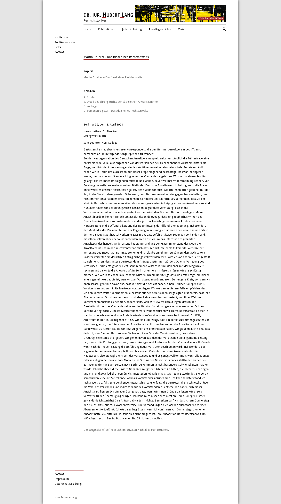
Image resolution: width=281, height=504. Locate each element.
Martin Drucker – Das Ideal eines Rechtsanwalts (113, 77)
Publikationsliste (65, 42)
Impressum (62, 479)
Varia (181, 29)
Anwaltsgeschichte (160, 29)
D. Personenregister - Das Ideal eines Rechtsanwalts (116, 110)
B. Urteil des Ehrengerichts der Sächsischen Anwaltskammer (121, 101)
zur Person (61, 37)
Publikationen (106, 29)
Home (87, 29)
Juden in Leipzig (132, 29)
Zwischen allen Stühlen (211, 18)
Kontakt (59, 52)
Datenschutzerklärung (68, 483)
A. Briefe (89, 97)
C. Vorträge (90, 106)
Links (58, 47)
